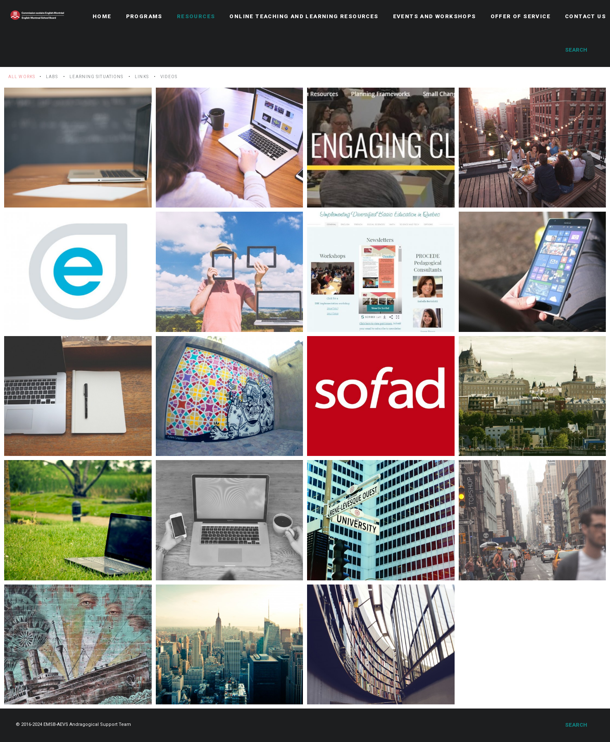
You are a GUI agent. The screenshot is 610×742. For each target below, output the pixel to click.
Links (142, 76)
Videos (169, 76)
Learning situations (96, 76)
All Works (21, 76)
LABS (52, 76)
